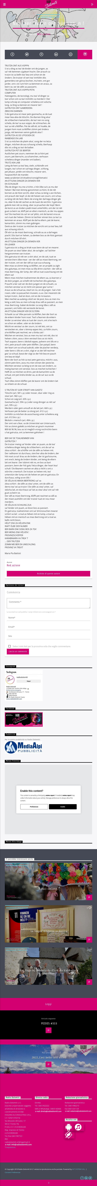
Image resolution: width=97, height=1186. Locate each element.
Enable (62, 807)
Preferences (34, 807)
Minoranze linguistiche (48, 17)
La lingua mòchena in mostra (49, 931)
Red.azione (43, 34)
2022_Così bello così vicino (49, 1057)
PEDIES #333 (49, 1023)
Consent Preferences (12, 1172)
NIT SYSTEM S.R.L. (79, 1169)
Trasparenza (10, 1147)
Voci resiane (49, 888)
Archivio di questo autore (48, 574)
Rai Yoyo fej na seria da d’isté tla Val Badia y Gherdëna (49, 972)
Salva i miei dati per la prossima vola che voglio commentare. (42, 646)
